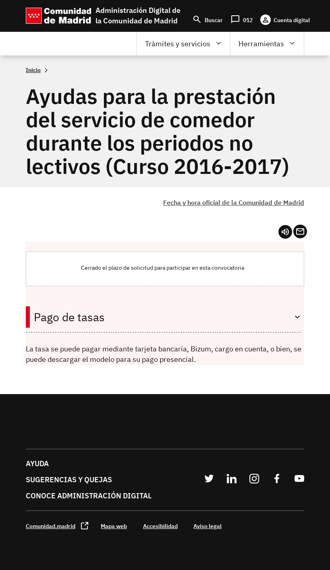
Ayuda (37, 463)
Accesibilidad (160, 526)
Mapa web (114, 526)
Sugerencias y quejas (69, 479)
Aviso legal (207, 526)
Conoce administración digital (89, 495)
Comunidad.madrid (50, 526)
